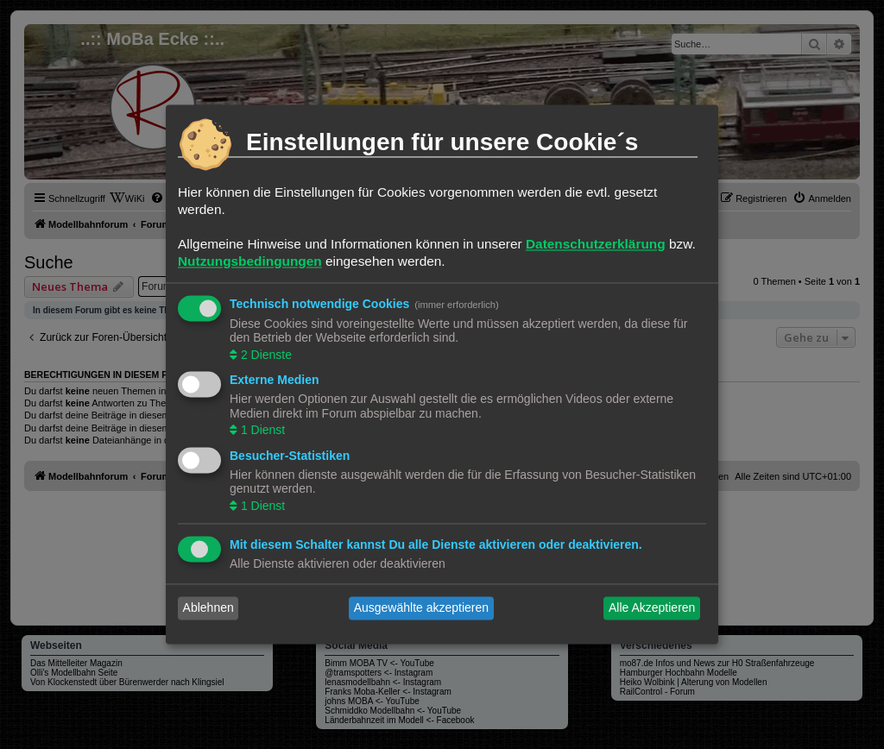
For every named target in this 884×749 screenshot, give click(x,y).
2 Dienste (264, 355)
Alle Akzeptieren (652, 608)
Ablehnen (208, 608)
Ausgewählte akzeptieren (421, 608)
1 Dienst (261, 430)
